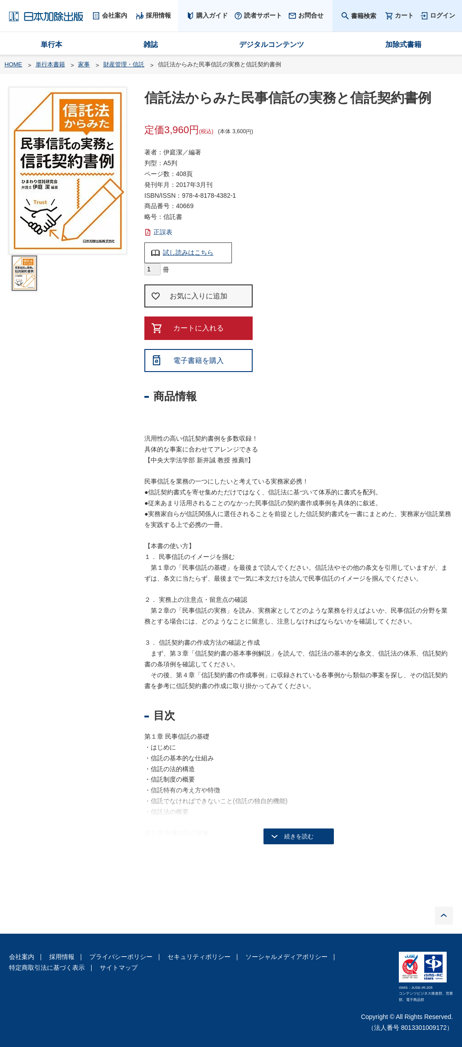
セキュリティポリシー (199, 956)
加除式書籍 (403, 44)
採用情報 (61, 956)
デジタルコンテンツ (271, 44)
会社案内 (21, 956)
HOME (13, 64)
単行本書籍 (50, 64)
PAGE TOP (444, 916)
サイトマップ (119, 967)
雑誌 (150, 44)
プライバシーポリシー (120, 956)
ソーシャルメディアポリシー (286, 956)
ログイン (442, 15)
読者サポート (263, 15)
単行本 (51, 44)
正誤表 (162, 232)
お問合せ (310, 15)
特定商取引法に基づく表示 (47, 967)
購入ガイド (212, 15)
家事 (84, 64)
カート (404, 15)
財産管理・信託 (123, 64)
